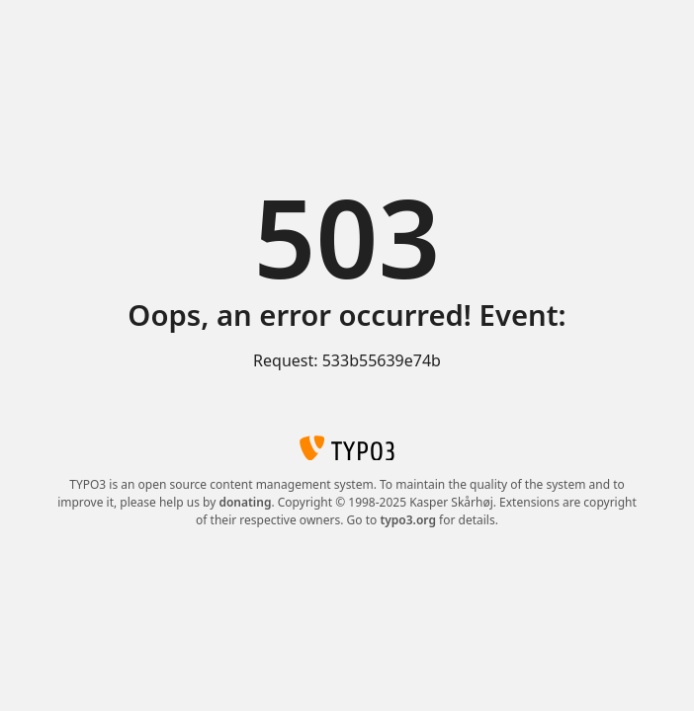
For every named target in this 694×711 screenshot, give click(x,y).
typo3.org (408, 520)
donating (244, 502)
